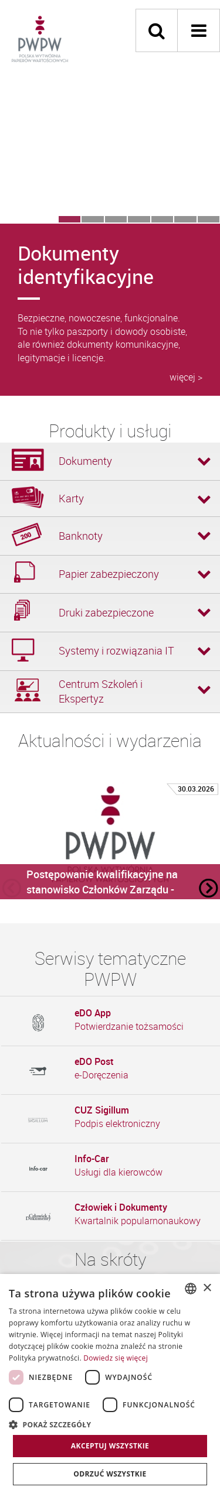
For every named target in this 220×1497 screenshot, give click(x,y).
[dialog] (110, 1385)
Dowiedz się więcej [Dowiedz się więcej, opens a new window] (115, 1358)
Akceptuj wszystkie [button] (110, 1446)
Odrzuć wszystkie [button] (109, 1474)
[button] (110, 1424)
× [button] (206, 1288)
